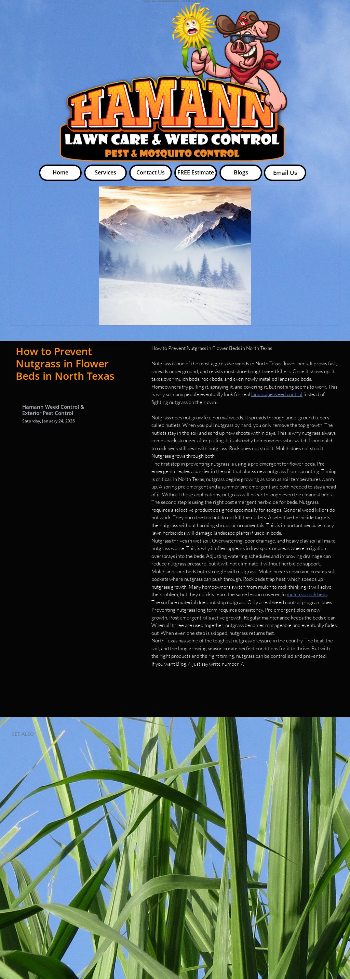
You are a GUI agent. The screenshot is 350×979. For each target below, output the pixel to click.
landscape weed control (276, 394)
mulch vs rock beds (307, 594)
